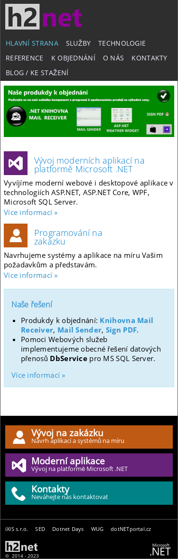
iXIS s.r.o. (16, 528)
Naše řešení (31, 304)
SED (40, 528)
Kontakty (149, 57)
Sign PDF (121, 329)
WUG (97, 528)
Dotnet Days (68, 528)
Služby (78, 43)
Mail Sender (79, 329)
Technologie (122, 43)
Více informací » (31, 212)
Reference (25, 57)
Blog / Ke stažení (37, 72)
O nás (113, 57)
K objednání (73, 57)
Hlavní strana (32, 43)
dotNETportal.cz (131, 528)
